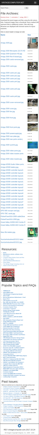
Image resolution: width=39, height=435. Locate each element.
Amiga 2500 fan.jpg (8, 111)
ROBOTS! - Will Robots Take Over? (12, 391)
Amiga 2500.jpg (6, 43)
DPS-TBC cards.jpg (8, 213)
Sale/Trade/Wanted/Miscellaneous (11, 260)
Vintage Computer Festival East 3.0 (12, 386)
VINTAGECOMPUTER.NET (13, 3)
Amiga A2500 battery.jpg (9, 167)
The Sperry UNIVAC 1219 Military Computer (14, 396)
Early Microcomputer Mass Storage (12, 420)
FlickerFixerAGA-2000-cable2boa (13, 216)
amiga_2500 (23, 17)
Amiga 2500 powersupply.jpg (11, 133)
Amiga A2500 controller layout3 (12, 190)
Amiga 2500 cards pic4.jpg (10, 81)
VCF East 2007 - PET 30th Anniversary (13, 398)
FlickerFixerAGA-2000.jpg (10, 219)
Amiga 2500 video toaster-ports (12, 153)
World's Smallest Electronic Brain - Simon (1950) (15, 412)
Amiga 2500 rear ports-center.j (12, 139)
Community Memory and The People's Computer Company (18, 401)
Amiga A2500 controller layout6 (12, 199)
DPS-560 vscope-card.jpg (10, 211)
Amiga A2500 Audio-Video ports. (12, 164)
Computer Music (7, 417)
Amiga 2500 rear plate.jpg (10, 136)
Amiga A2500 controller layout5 (12, 196)
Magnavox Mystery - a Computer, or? (12, 393)
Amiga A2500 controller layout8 (12, 205)
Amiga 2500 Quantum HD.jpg (11, 54)
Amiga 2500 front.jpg (8, 118)
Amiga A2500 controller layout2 (12, 187)
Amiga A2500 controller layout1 (12, 170)
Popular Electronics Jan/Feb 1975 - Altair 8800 (14, 419)
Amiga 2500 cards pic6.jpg (10, 96)
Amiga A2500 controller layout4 (12, 193)
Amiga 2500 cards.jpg (9, 66)
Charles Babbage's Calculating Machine (13, 404)
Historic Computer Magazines (10, 411)
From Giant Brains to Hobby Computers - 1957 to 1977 (16, 409)
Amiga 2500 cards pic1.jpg (10, 73)
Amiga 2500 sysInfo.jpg (9, 145)
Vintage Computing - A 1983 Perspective (13, 406)
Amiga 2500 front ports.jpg (10, 127)
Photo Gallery (6, 262)
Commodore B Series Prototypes (11, 388)
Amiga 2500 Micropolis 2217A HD (13, 51)
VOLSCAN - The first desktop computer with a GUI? (16, 389)
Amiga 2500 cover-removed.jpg (12, 102)
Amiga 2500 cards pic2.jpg (10, 76)
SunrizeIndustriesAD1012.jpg (11, 242)
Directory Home (5, 17)
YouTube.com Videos (8, 259)
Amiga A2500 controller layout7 (12, 202)
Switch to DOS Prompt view (10, 265)
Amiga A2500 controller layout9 (12, 208)
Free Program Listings (8, 415)
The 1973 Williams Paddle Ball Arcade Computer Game (17, 394)
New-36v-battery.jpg (8, 232)
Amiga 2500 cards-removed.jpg (12, 59)
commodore (14, 17)
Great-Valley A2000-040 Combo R (13, 222)
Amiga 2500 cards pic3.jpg (10, 78)
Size (29, 35)
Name (3, 35)
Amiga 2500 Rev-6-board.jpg (11, 56)
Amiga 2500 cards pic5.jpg (10, 89)
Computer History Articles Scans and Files (13, 257)
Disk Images (6, 255)
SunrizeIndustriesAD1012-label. (12, 239)
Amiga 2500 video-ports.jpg (11, 151)
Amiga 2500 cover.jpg (8, 108)
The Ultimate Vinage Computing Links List (13, 264)
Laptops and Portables (8, 407)
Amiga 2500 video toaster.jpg (11, 159)
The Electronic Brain (8, 399)
